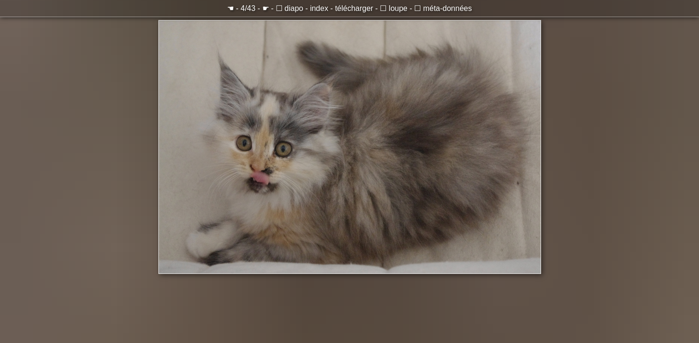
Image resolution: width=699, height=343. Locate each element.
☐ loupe (393, 8)
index (319, 8)
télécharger (354, 8)
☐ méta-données (443, 8)
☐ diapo (289, 8)
